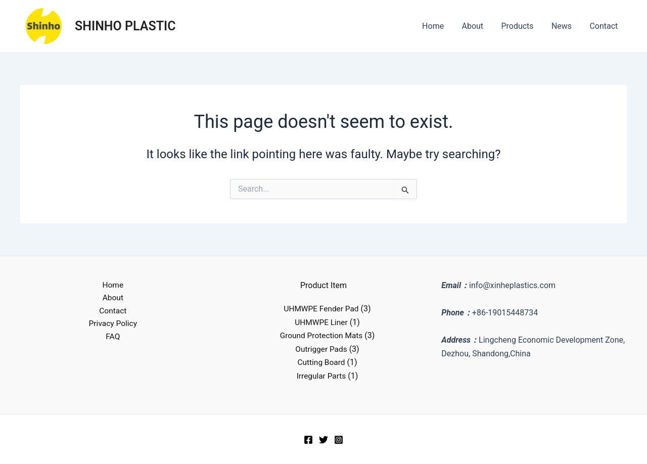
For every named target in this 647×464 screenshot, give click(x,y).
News (564, 26)
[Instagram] (338, 439)
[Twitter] (323, 439)
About (478, 26)
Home (440, 26)
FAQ (113, 338)
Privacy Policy (113, 325)
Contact (604, 26)
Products (521, 26)
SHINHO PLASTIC (125, 26)
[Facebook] (308, 439)
